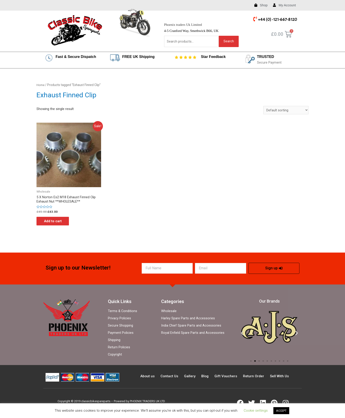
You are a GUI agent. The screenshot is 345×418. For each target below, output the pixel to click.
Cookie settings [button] (256, 410)
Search (229, 41)
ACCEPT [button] (281, 410)
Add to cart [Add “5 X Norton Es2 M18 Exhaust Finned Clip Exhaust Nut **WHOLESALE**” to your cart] (54, 222)
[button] (251, 362)
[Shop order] (286, 110)
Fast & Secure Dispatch (76, 57)
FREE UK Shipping (138, 57)
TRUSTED (265, 57)
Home (40, 85)
